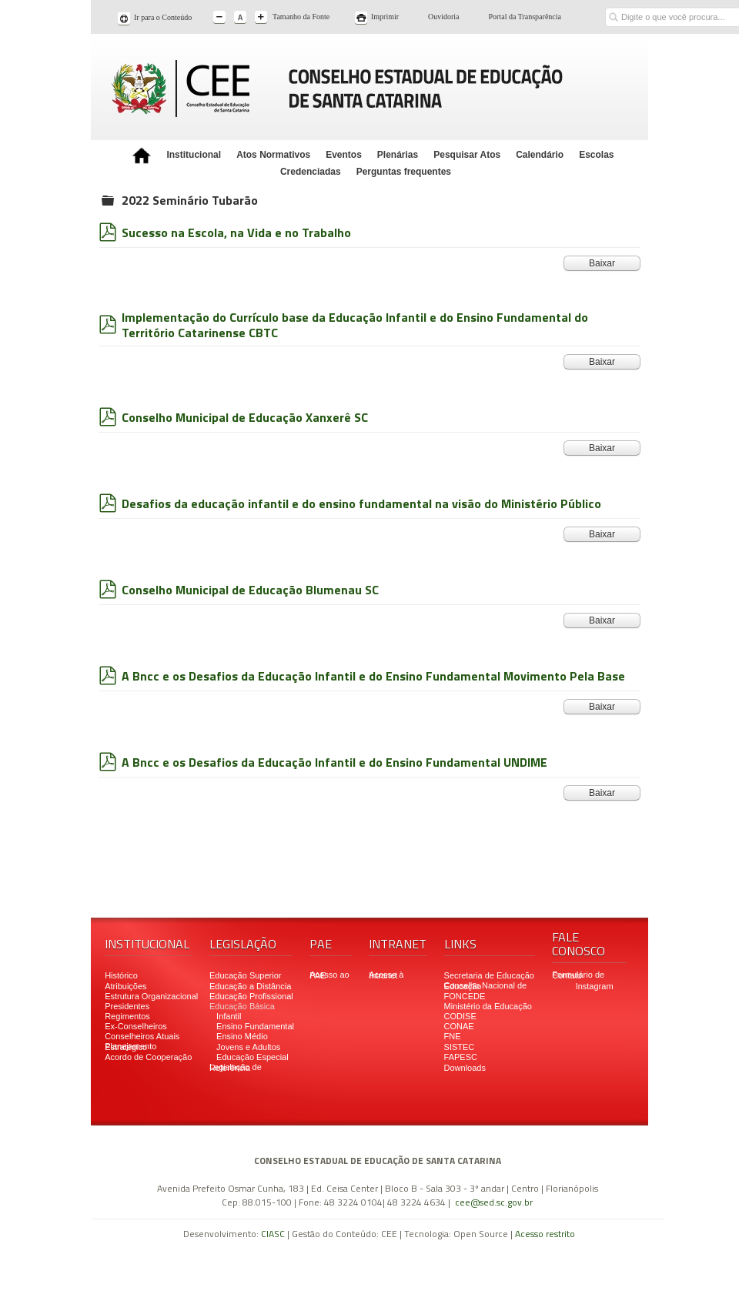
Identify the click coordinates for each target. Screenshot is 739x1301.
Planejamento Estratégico (130, 1047)
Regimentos (127, 1016)
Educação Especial (252, 1057)
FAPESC (460, 1057)
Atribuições (125, 986)
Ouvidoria (444, 16)
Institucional (193, 154)
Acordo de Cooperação (148, 1057)
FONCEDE (465, 996)
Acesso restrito (545, 1233)
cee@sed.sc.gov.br (494, 1202)
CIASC (273, 1233)
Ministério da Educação (488, 1006)
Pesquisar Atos (466, 154)
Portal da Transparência (525, 16)
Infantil (228, 1016)
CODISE (460, 1016)
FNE (452, 1036)
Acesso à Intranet (386, 975)
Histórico (121, 975)
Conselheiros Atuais (142, 1036)
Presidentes (127, 1006)
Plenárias (397, 154)
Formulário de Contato (578, 975)
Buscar (613, 5)
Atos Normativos (273, 154)
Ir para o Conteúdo (163, 17)
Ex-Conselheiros (136, 1026)
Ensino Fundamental (255, 1026)
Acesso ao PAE (329, 975)
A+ (262, 18)
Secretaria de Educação (489, 975)
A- (220, 18)
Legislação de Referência (235, 1067)
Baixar (602, 263)
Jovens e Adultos (248, 1047)
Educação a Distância (250, 986)
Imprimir (385, 16)
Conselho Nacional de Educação (485, 986)
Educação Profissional (251, 996)
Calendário (539, 154)
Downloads (465, 1067)
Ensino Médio (242, 1036)
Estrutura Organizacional (151, 996)
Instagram (595, 986)
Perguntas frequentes (403, 171)
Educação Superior (245, 975)
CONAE (459, 1026)
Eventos (344, 154)
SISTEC (459, 1047)
